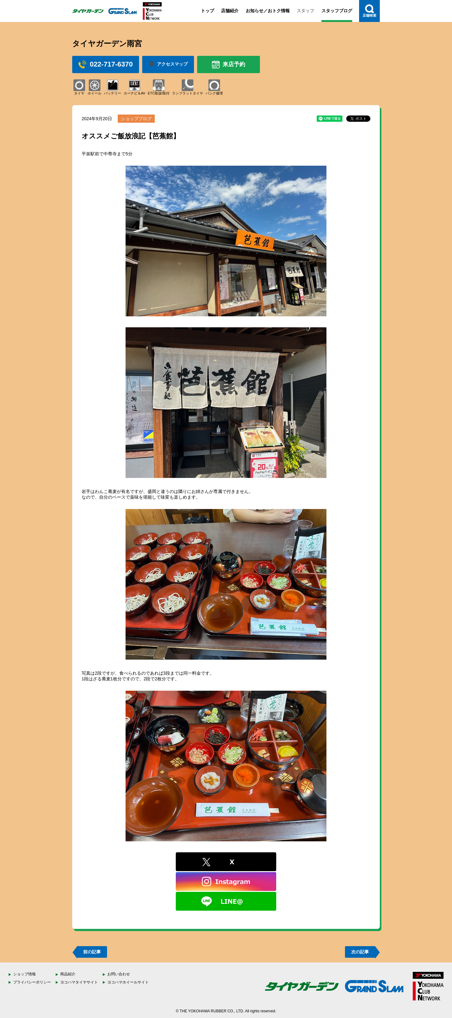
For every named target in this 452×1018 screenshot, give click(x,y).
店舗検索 (369, 10)
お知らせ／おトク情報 (268, 10)
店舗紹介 (230, 10)
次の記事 (360, 951)
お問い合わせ (118, 974)
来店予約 (228, 64)
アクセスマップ (168, 64)
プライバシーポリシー (32, 982)
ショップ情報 (24, 974)
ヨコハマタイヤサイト (79, 982)
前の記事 (92, 951)
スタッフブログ (336, 10)
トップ (207, 10)
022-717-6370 (105, 64)
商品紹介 (67, 974)
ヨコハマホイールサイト (128, 982)
